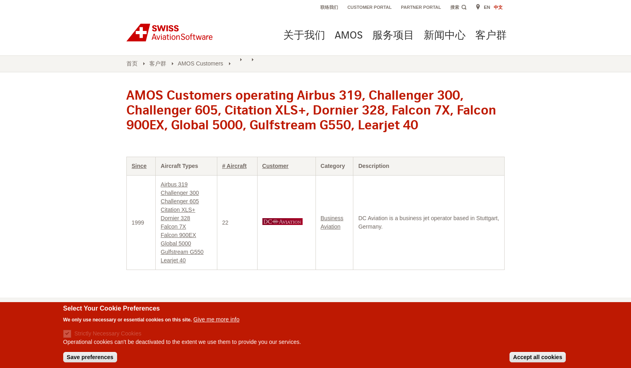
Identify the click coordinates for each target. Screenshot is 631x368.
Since (139, 166)
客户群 (491, 36)
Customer (275, 166)
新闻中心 (445, 36)
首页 (132, 63)
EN (487, 7)
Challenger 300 (180, 193)
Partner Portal (421, 7)
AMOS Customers (200, 63)
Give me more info (216, 321)
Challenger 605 (180, 201)
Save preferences (90, 359)
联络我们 (329, 7)
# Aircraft (234, 166)
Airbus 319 (174, 184)
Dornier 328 (175, 218)
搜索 (454, 7)
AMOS (349, 36)
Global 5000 (176, 243)
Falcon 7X (173, 226)
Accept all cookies (537, 359)
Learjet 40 (173, 260)
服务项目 (393, 36)
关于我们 (304, 36)
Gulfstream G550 (182, 252)
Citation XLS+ (178, 209)
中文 (498, 7)
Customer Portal (369, 7)
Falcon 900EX (178, 235)
